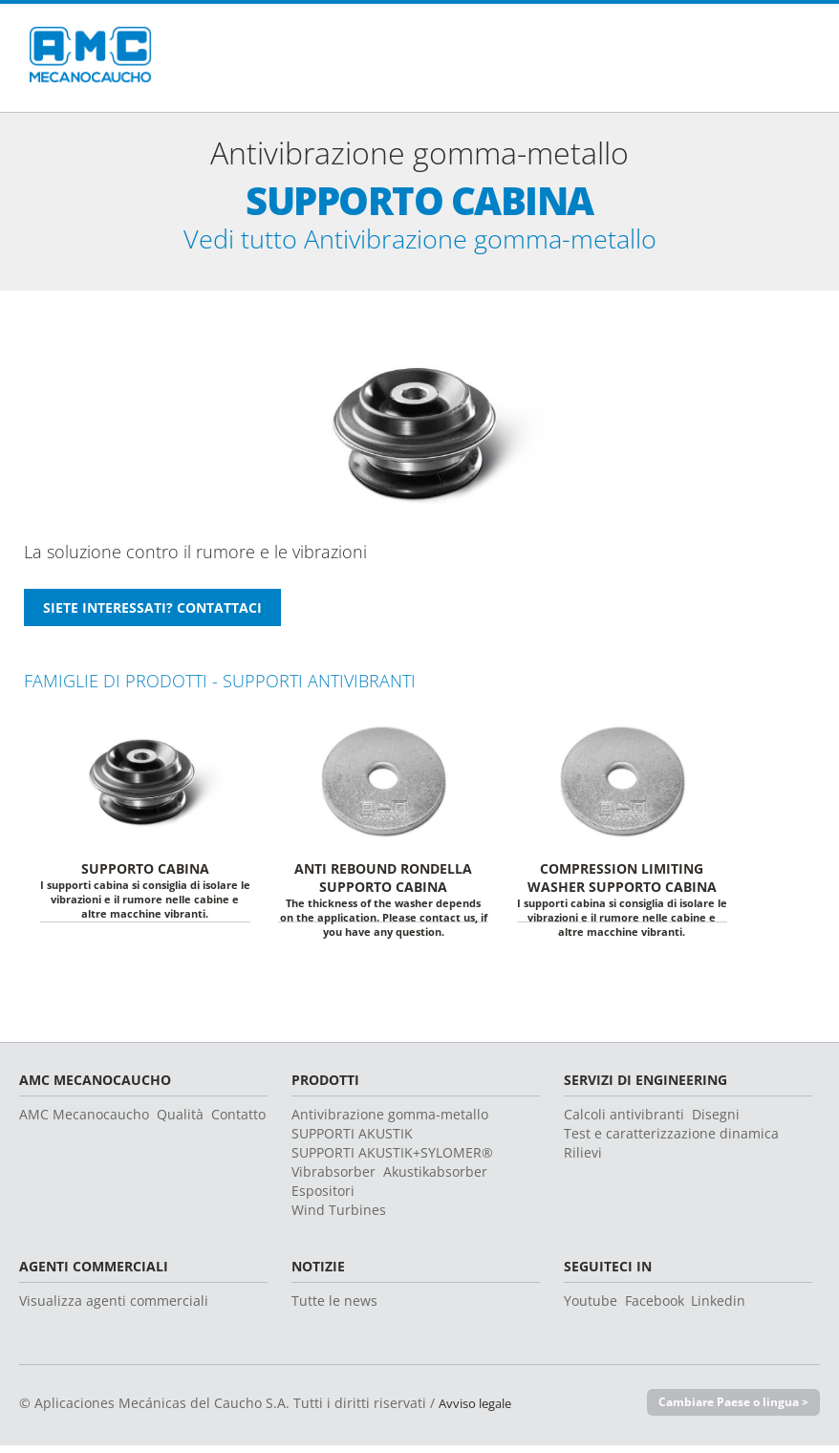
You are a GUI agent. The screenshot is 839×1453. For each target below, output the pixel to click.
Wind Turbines (338, 1216)
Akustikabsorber (435, 1178)
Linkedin (718, 1307)
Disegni (716, 1121)
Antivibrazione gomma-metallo (389, 1121)
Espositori (323, 1197)
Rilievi (583, 1159)
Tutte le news (334, 1307)
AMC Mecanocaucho (84, 1121)
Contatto (238, 1121)
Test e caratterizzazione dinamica (671, 1140)
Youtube (590, 1307)
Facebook (654, 1307)
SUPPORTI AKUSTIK (352, 1140)
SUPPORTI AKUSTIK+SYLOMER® (392, 1159)
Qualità (180, 1121)
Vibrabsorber (333, 1178)
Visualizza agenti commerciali (113, 1307)
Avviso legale (480, 1409)
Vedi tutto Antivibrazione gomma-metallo (420, 242)
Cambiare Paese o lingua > (727, 1409)
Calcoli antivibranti (624, 1121)
